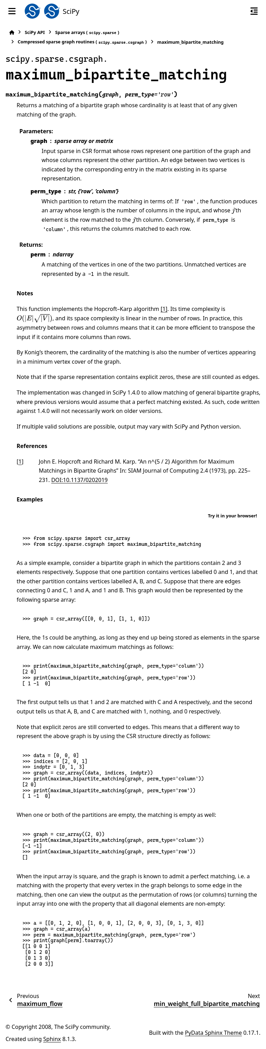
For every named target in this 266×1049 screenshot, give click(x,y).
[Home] (11, 32)
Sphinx (52, 1039)
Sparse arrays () (87, 32)
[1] (164, 309)
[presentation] (233, 210)
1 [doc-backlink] (19, 461)
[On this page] (254, 11)
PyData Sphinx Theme (213, 1033)
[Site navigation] (12, 11)
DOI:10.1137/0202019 (79, 480)
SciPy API (35, 32)
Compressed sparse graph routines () (82, 42)
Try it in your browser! (232, 516)
